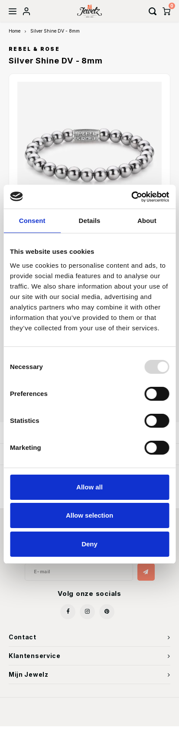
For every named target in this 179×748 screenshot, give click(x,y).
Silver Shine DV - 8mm (55, 31)
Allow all (89, 487)
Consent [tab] (32, 220)
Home (14, 31)
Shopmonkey (135, 714)
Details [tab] (90, 220)
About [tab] (146, 220)
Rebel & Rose (34, 49)
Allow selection (89, 515)
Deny (89, 544)
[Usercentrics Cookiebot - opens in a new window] (131, 197)
